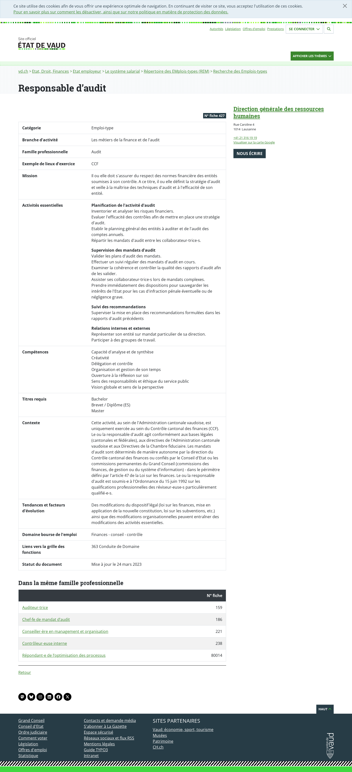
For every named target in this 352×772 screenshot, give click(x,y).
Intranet (91, 755)
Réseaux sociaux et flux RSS (109, 738)
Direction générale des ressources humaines (278, 112)
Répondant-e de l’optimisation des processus (64, 655)
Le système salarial (122, 71)
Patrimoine (163, 741)
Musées (160, 735)
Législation (233, 29)
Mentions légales (99, 744)
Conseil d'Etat (31, 726)
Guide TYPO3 (96, 749)
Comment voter (32, 738)
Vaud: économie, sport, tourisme (183, 729)
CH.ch (158, 747)
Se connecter (304, 29)
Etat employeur (87, 71)
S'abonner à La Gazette (105, 726)
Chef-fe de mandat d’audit (46, 619)
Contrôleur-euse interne (44, 643)
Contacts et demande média (110, 720)
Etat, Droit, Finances (50, 71)
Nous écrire (250, 153)
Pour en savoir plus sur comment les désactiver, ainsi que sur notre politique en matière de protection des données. (120, 12)
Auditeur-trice (35, 607)
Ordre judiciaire (32, 732)
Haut (325, 709)
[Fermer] (345, 5)
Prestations (275, 29)
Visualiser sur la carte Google (254, 142)
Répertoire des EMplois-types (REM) (176, 71)
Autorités (216, 29)
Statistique (28, 755)
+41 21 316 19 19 (245, 137)
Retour (24, 672)
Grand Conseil (31, 720)
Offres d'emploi (254, 29)
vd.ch (23, 71)
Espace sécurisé (98, 732)
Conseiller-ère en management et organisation (65, 631)
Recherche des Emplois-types (240, 71)
